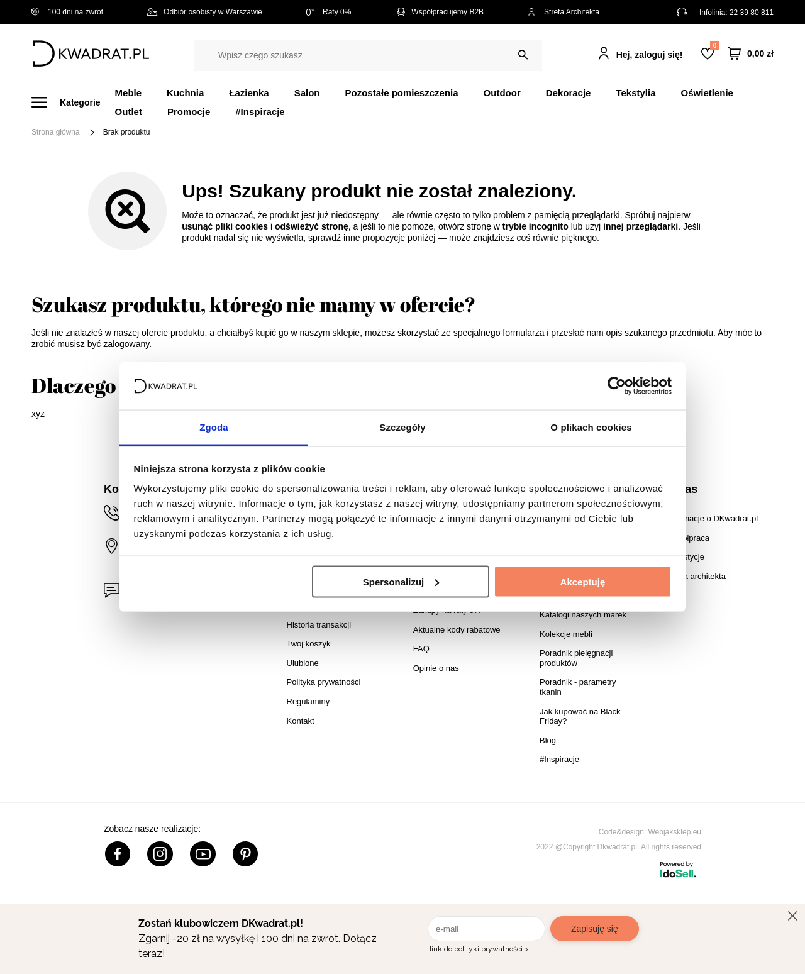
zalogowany (126, 344)
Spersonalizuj (401, 581)
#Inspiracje (259, 111)
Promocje (188, 111)
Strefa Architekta (563, 12)
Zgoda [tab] (213, 427)
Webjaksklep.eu (675, 831)
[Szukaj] (523, 55)
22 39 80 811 (752, 12)
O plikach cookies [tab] (590, 427)
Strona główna (55, 132)
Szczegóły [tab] (402, 427)
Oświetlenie (707, 92)
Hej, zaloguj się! (649, 55)
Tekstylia (635, 92)
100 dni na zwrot (67, 12)
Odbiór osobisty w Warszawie (204, 12)
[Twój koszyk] (751, 53)
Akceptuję (583, 581)
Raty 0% (328, 12)
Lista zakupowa (714, 45)
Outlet (128, 111)
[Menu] (73, 102)
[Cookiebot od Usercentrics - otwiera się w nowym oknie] (617, 385)
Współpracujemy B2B (439, 12)
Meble (128, 92)
